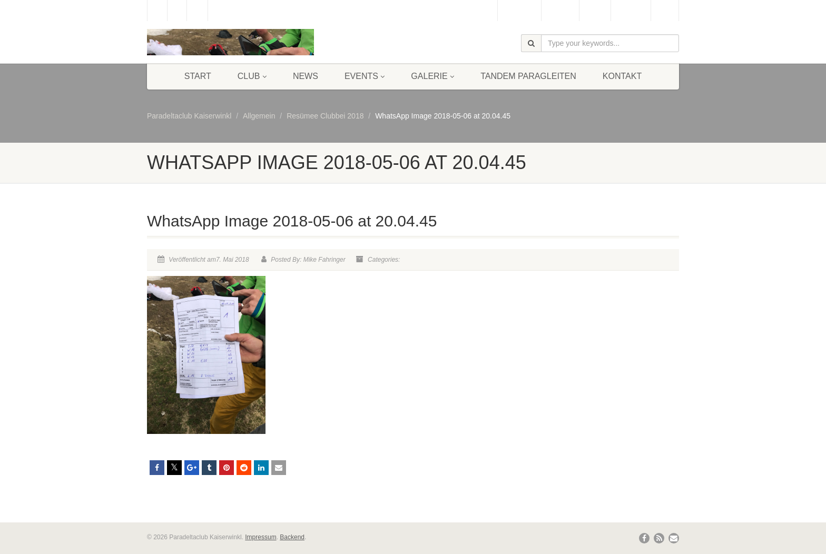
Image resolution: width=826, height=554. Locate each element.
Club (252, 76)
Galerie (432, 76)
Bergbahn (630, 10)
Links (664, 10)
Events (365, 76)
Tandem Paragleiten (528, 76)
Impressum (260, 537)
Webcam (560, 10)
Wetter (595, 10)
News (305, 76)
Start (197, 76)
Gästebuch (519, 10)
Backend (292, 537)
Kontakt (622, 76)
